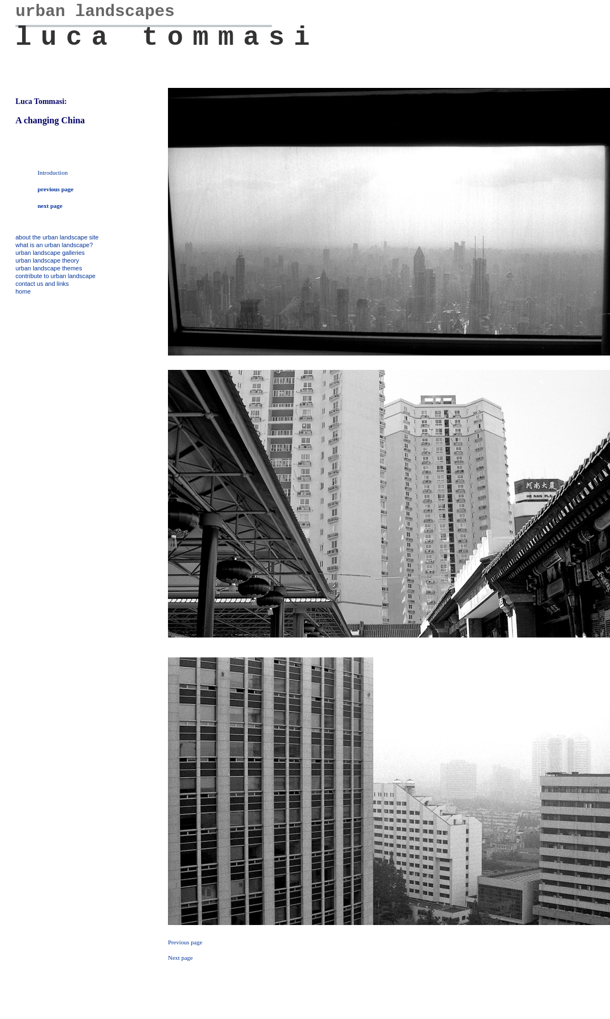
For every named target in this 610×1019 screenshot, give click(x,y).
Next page (180, 957)
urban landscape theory (47, 260)
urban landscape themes (48, 268)
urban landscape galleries (50, 252)
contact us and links (42, 283)
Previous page (185, 942)
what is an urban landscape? (54, 245)
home (23, 291)
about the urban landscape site (56, 237)
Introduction (52, 172)
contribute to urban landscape (55, 276)
